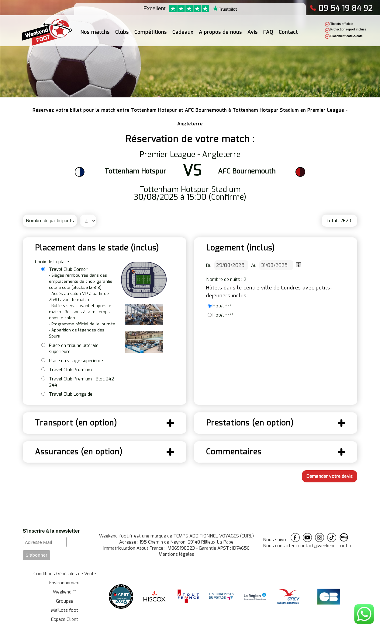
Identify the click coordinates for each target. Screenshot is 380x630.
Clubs (122, 29)
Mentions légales (176, 554)
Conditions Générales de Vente (64, 574)
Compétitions (150, 29)
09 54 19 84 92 (341, 8)
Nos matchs (95, 29)
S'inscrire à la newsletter (51, 531)
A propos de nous (220, 29)
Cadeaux (182, 29)
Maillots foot (64, 610)
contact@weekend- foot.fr (325, 546)
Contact (288, 29)
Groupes (64, 601)
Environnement (64, 583)
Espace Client (64, 619)
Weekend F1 (65, 592)
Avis (252, 29)
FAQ (268, 29)
